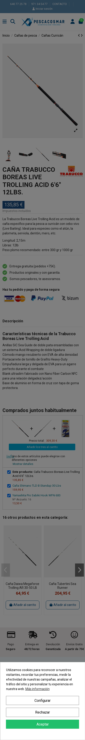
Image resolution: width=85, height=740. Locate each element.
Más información (37, 689)
